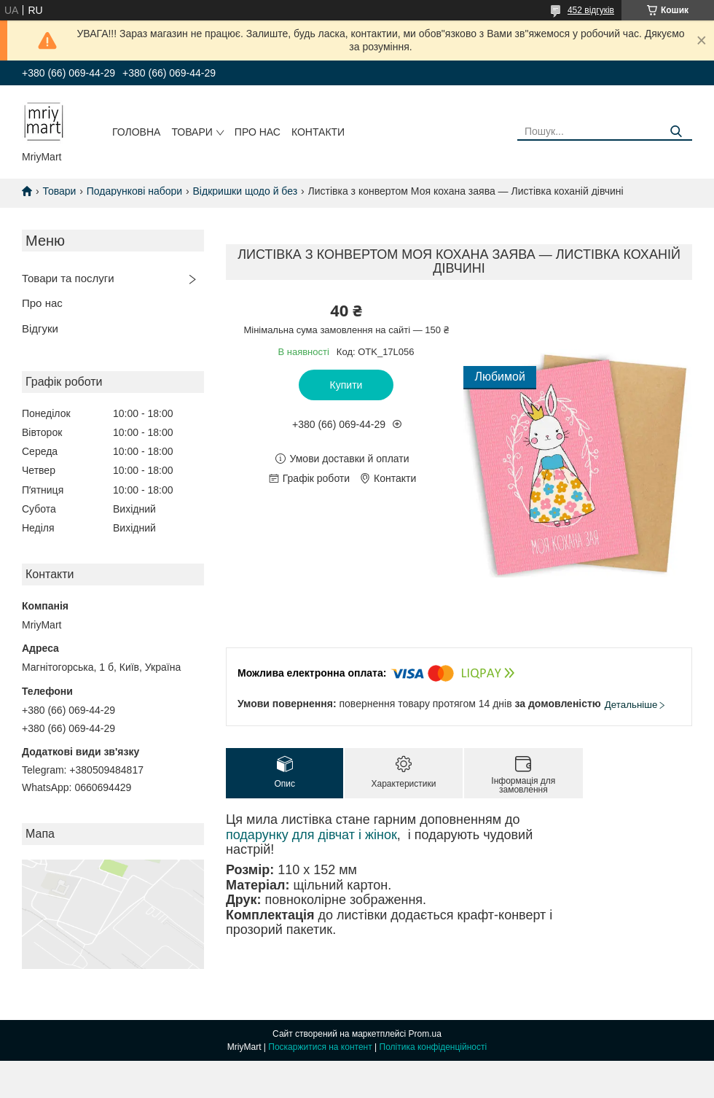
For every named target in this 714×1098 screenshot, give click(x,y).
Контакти (318, 132)
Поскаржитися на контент (320, 1047)
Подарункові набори (134, 191)
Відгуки (40, 328)
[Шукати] (675, 131)
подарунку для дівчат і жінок (311, 835)
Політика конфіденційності (433, 1047)
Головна (136, 132)
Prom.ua (425, 1034)
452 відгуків (591, 10)
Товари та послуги (68, 278)
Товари (191, 132)
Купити (346, 385)
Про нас (257, 132)
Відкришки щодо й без (245, 191)
